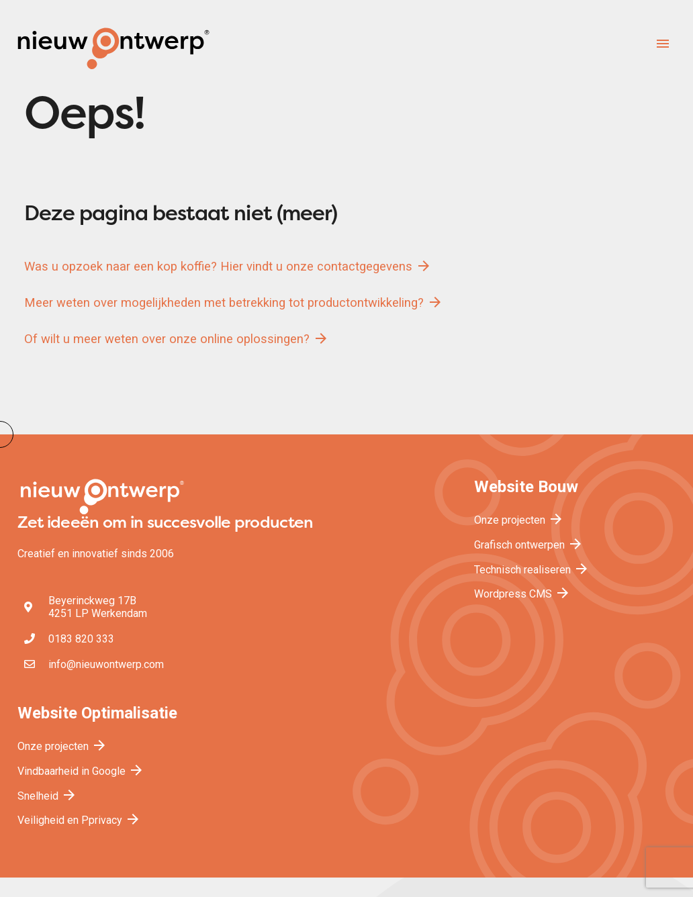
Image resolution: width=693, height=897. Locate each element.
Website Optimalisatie (97, 713)
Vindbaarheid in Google (80, 771)
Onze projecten (519, 520)
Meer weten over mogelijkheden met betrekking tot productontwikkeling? (233, 302)
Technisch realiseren (532, 569)
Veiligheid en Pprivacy (79, 820)
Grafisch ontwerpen (529, 544)
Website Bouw (526, 486)
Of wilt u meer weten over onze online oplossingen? (176, 338)
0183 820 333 (81, 638)
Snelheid (47, 796)
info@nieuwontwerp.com (106, 664)
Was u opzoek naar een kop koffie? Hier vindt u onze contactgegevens (228, 266)
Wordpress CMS (522, 593)
